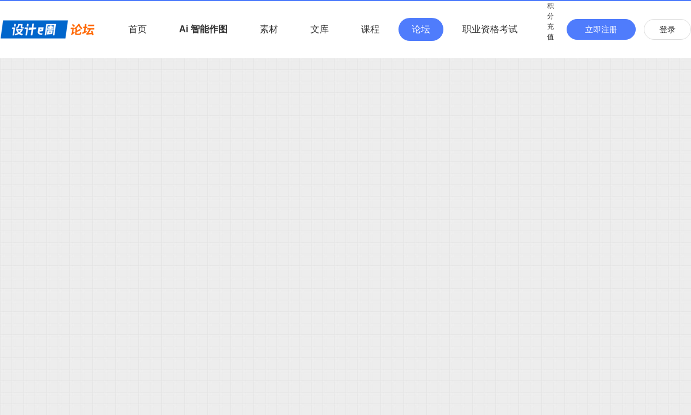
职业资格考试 (490, 29)
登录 (667, 29)
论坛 (421, 29)
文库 (319, 29)
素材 (269, 29)
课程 (370, 29)
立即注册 (601, 29)
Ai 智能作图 (203, 29)
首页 (137, 29)
